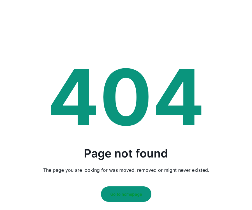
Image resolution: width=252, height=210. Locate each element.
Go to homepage (126, 194)
